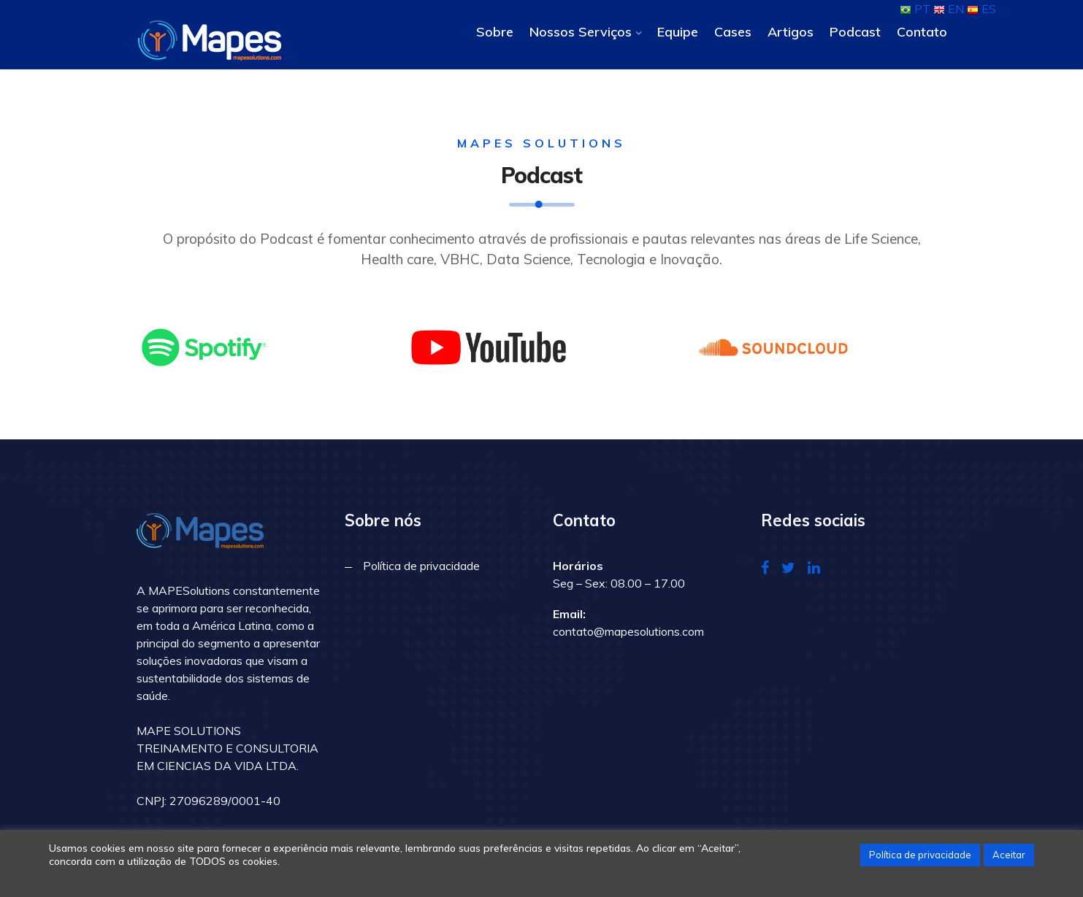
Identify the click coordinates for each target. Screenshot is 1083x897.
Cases (732, 31)
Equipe (677, 31)
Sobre (494, 31)
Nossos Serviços (580, 31)
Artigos (791, 31)
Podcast (855, 31)
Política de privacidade (421, 565)
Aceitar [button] (1008, 855)
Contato (922, 31)
